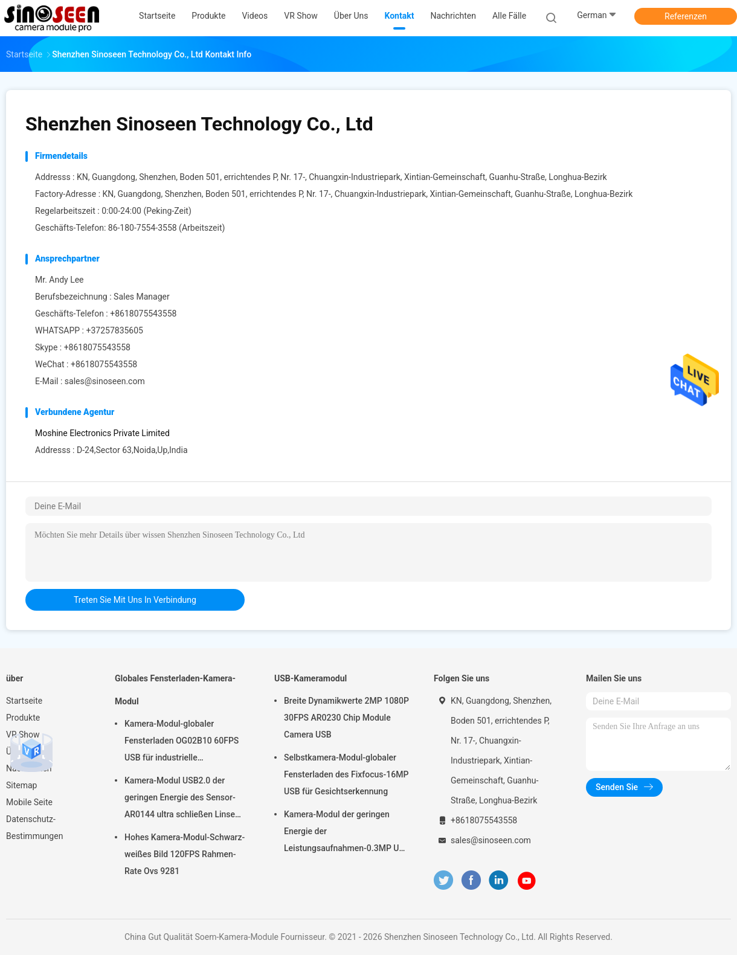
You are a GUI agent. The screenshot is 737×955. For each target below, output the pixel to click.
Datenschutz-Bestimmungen (34, 827)
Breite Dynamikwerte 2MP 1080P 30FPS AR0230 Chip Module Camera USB (346, 717)
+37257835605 (114, 330)
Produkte (23, 717)
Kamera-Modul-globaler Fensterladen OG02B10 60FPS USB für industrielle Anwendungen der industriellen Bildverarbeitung (183, 742)
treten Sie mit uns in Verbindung (135, 600)
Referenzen (686, 16)
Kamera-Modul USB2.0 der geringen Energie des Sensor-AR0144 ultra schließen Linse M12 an (180, 799)
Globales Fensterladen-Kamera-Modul (175, 690)
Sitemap (21, 785)
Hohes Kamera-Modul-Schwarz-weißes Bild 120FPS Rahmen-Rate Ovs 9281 (184, 854)
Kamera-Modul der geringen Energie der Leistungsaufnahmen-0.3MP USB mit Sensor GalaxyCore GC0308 (347, 833)
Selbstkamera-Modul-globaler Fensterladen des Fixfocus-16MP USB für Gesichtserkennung (346, 774)
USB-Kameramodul (310, 678)
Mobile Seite (29, 802)
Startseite (24, 701)
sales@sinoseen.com (105, 381)
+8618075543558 (97, 347)
